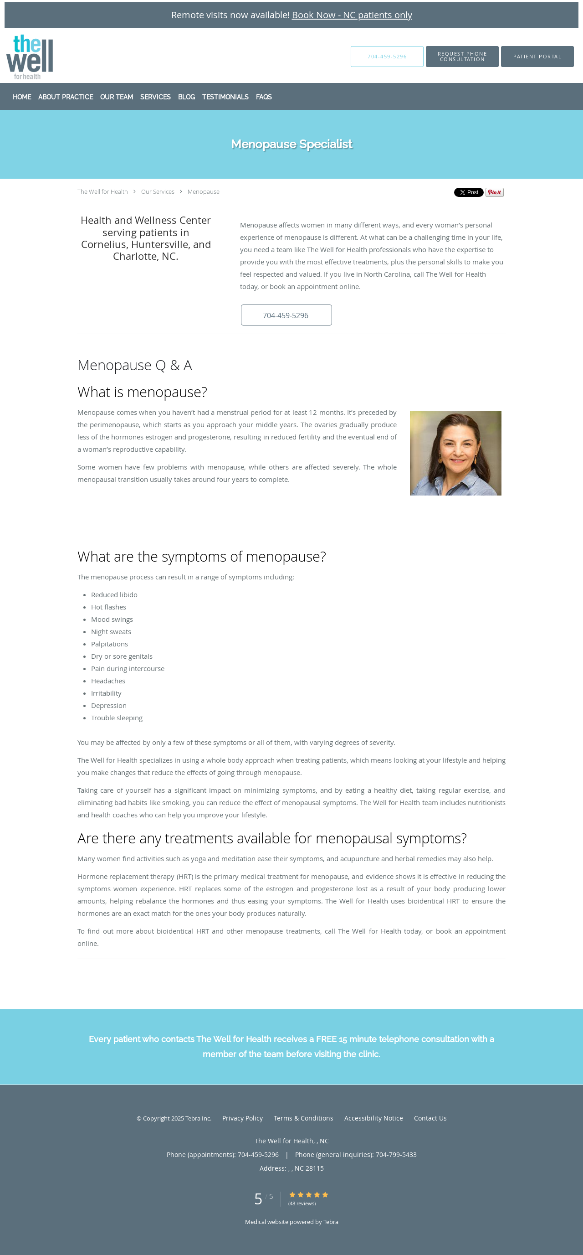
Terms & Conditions (303, 1118)
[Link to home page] (16, 56)
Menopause (204, 191)
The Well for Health (102, 191)
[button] (462, 56)
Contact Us (430, 1118)
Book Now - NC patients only (352, 15)
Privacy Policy (242, 1118)
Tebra (330, 1222)
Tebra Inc (197, 1118)
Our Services (157, 191)
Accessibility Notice (373, 1118)
